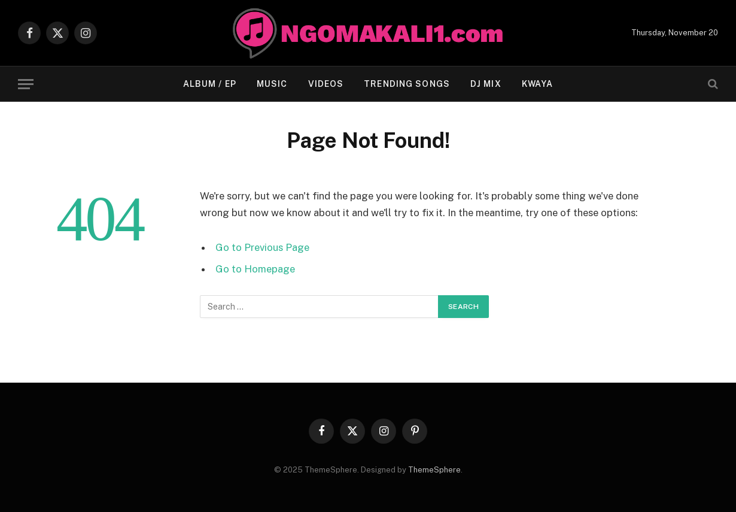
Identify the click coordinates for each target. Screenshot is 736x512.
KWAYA (537, 84)
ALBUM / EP (209, 84)
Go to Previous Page (262, 247)
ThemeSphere (434, 469)
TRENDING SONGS (407, 84)
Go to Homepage (255, 269)
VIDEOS (326, 84)
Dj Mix (485, 84)
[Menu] (26, 84)
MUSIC (272, 84)
